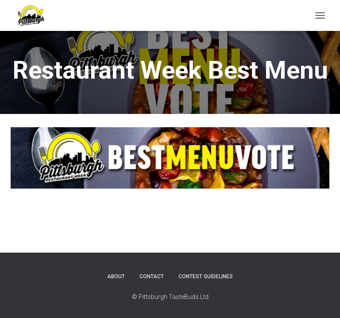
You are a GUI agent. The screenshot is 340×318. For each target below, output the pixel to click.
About (116, 276)
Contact (151, 276)
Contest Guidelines (205, 276)
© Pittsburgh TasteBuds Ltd (170, 296)
